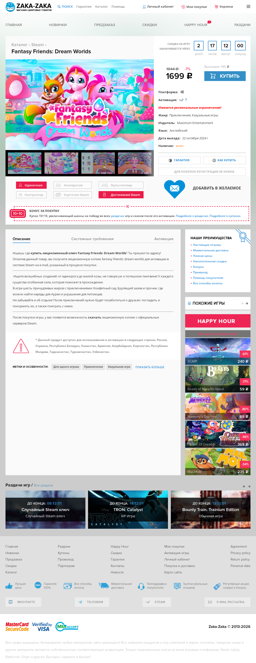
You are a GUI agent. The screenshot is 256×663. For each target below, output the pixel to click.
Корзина (226, 6)
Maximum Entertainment (195, 123)
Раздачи (242, 25)
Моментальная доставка (210, 250)
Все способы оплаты (208, 283)
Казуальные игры (205, 115)
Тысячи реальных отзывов (195, 586)
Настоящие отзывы (207, 245)
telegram (95, 602)
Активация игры (176, 553)
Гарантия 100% (50, 586)
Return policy (240, 559)
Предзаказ (104, 25)
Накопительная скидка (210, 261)
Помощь (118, 6)
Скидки (149, 25)
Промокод (200, 272)
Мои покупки (196, 7)
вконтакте (26, 602)
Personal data (240, 566)
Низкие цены (202, 256)
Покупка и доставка (179, 566)
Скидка (116, 553)
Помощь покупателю (208, 278)
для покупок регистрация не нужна (204, 172)
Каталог (101, 6)
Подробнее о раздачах (192, 216)
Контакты (117, 566)
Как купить (226, 160)
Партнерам (66, 566)
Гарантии (84, 6)
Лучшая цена (20, 586)
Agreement (239, 546)
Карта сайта (173, 572)
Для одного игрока (66, 367)
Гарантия (181, 160)
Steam (37, 44)
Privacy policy (240, 553)
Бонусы (198, 267)
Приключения (179, 115)
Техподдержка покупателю (157, 586)
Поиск (67, 6)
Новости (117, 572)
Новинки (58, 25)
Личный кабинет (160, 6)
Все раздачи (43, 485)
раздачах (117, 216)
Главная (14, 25)
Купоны (63, 553)
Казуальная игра (119, 367)
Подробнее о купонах (225, 216)
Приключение (93, 367)
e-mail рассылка (231, 602)
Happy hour (195, 25)
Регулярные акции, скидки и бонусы (236, 586)
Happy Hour (119, 546)
